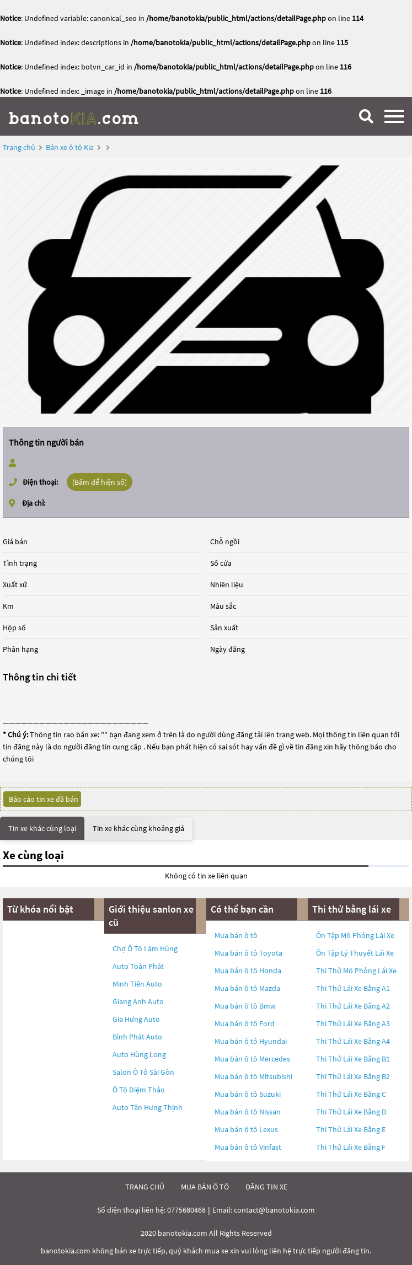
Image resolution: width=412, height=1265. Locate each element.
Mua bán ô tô (236, 935)
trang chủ (144, 1187)
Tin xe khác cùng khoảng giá (138, 828)
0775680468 (186, 1210)
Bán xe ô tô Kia (70, 147)
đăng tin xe (266, 1187)
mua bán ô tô (205, 1187)
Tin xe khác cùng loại (42, 828)
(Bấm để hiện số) (99, 482)
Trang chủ (19, 147)
